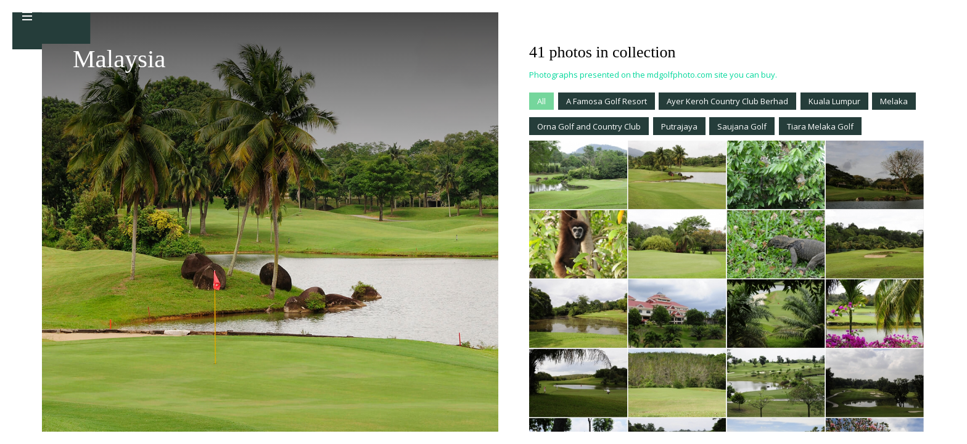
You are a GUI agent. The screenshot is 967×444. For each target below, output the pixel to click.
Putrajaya (679, 126)
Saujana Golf (742, 126)
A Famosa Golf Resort (606, 101)
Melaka (894, 101)
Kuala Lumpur (834, 101)
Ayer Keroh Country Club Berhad (727, 101)
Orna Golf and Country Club (589, 126)
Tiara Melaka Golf (820, 126)
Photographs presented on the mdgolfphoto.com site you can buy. (653, 74)
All (541, 101)
